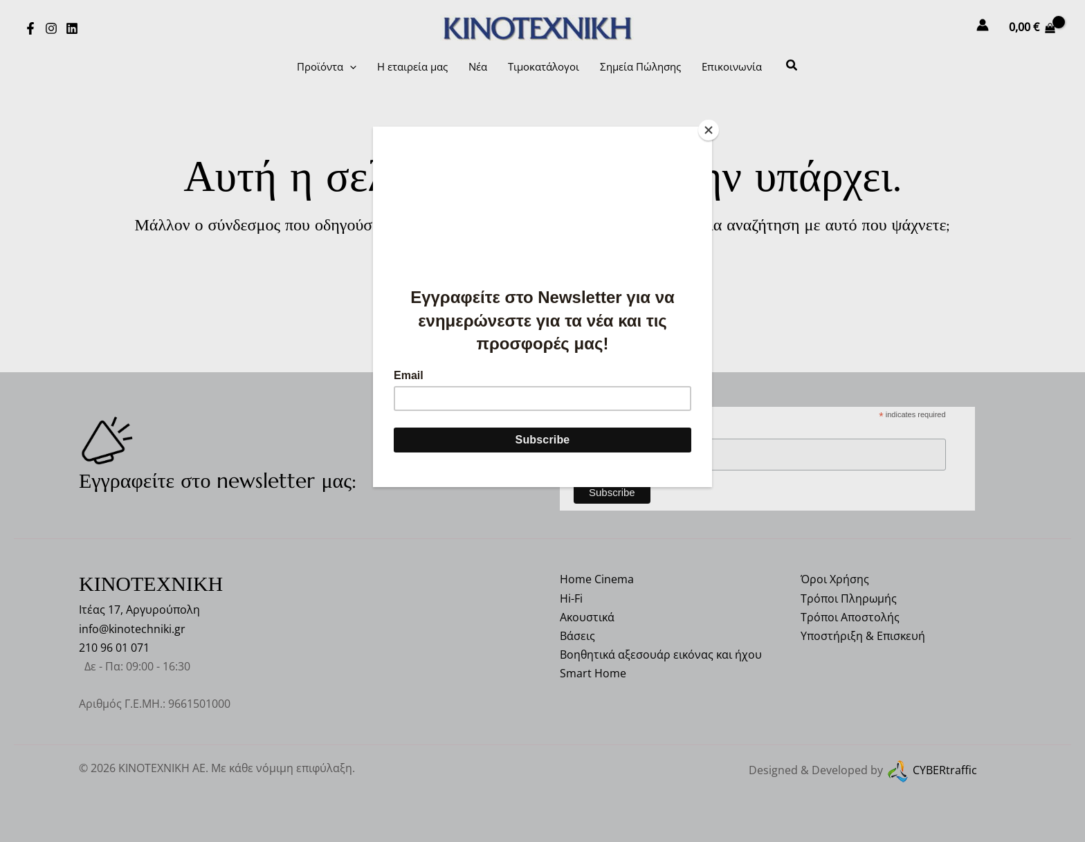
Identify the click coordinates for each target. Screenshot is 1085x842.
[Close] (708, 130)
